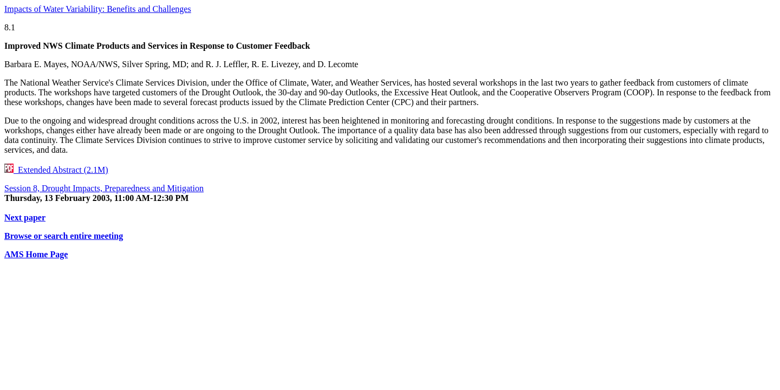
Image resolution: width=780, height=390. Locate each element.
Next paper (25, 217)
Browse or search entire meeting (63, 235)
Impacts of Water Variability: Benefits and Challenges (97, 9)
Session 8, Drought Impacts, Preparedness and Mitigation (104, 188)
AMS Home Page (36, 254)
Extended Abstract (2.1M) (56, 169)
